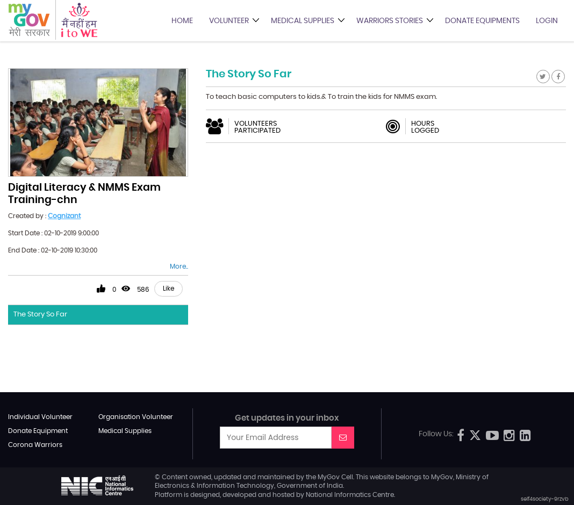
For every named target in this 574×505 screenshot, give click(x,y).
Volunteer (229, 21)
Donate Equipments (482, 21)
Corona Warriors (35, 445)
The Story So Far (40, 314)
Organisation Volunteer (135, 417)
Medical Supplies (302, 21)
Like (168, 288)
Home (182, 21)
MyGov (329, 477)
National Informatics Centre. (350, 495)
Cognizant (64, 216)
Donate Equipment (38, 431)
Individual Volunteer (40, 417)
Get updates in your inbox (287, 418)
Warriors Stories (389, 21)
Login (547, 21)
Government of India (310, 485)
